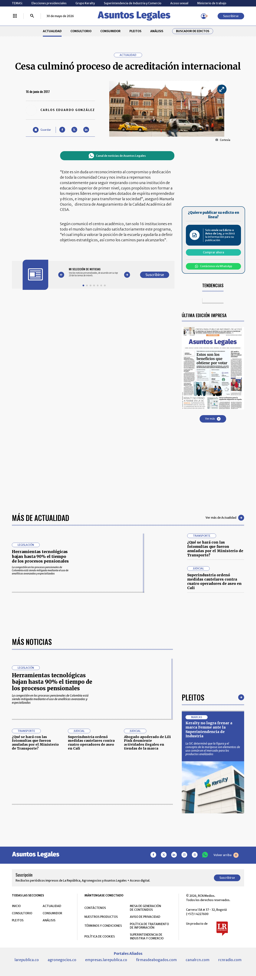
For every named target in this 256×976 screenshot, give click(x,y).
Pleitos (193, 697)
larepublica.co (26, 960)
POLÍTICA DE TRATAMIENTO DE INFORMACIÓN (149, 925)
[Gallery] (94, 272)
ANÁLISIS (156, 31)
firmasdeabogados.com (156, 960)
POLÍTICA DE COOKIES (99, 936)
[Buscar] (32, 16)
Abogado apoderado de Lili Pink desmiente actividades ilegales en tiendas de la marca (147, 742)
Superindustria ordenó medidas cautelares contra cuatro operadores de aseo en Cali (214, 581)
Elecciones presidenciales (49, 3)
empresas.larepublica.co (106, 960)
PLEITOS (135, 31)
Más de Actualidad (40, 517)
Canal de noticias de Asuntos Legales (117, 155)
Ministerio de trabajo (211, 3)
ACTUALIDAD (52, 31)
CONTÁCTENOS (95, 908)
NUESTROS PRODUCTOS (101, 917)
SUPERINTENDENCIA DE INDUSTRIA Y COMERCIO (147, 936)
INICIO (16, 906)
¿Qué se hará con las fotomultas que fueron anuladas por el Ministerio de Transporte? (215, 548)
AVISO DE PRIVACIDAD (145, 917)
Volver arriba (226, 855)
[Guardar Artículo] (42, 130)
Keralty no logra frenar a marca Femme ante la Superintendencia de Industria (209, 729)
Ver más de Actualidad (225, 518)
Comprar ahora (213, 252)
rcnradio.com (230, 960)
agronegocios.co (62, 960)
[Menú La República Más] (15, 16)
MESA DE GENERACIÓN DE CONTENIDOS (145, 907)
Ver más (213, 419)
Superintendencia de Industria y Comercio (132, 3)
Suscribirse (231, 16)
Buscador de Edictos (192, 31)
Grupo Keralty (85, 3)
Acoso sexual (179, 3)
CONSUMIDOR (110, 31)
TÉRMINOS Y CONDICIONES (103, 925)
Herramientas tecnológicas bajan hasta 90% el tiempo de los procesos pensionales (40, 556)
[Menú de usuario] (203, 16)
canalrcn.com (197, 960)
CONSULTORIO (80, 31)
